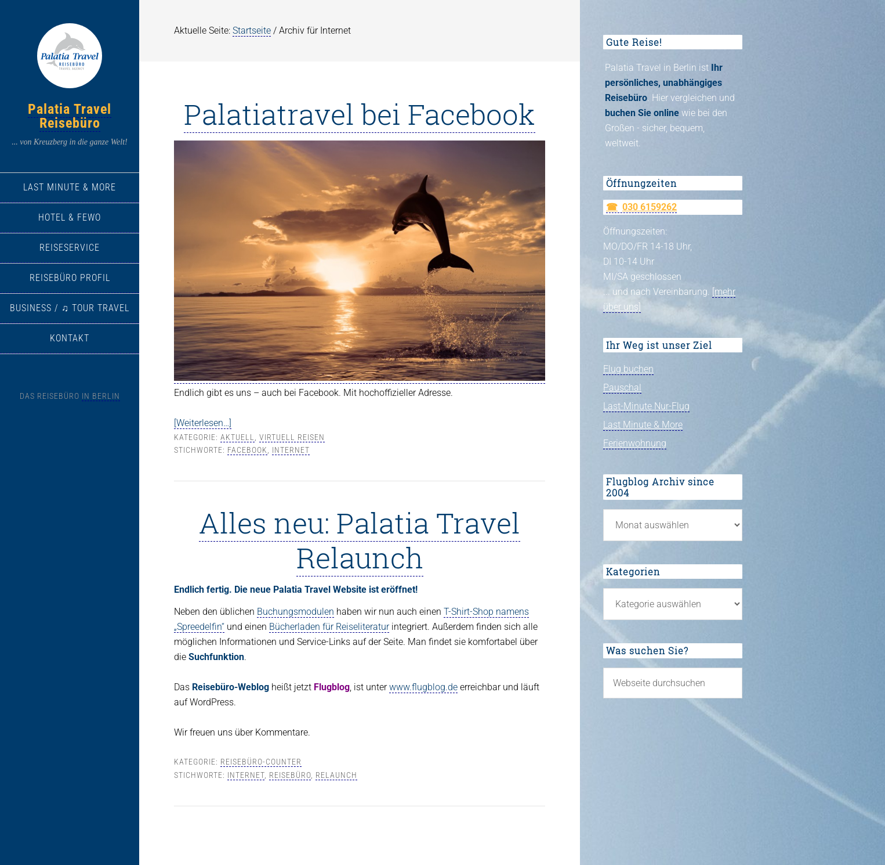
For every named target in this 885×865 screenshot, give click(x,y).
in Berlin (101, 396)
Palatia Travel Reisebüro (69, 116)
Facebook (247, 450)
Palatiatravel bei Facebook (359, 114)
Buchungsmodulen (295, 611)
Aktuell (237, 437)
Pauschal (622, 387)
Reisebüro (290, 775)
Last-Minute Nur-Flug (646, 406)
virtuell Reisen (292, 437)
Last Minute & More (643, 424)
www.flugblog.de (423, 687)
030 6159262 (649, 206)
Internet (291, 450)
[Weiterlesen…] (202, 422)
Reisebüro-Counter (261, 761)
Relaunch (336, 775)
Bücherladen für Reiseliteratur (329, 626)
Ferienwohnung (634, 443)
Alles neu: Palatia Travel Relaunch (359, 539)
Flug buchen (628, 368)
